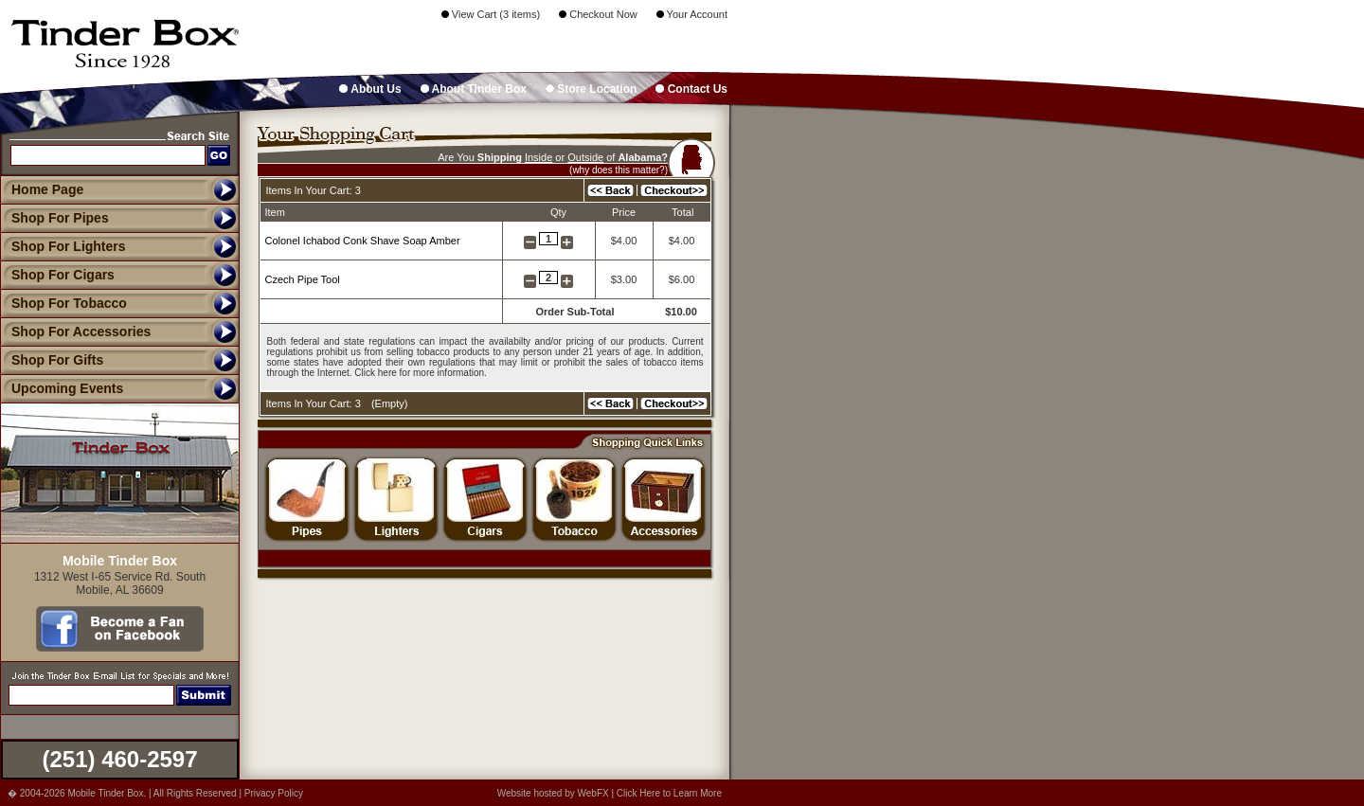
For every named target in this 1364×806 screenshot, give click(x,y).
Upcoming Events (61, 388)
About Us (370, 89)
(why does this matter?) (618, 170)
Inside (538, 157)
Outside (585, 157)
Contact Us (691, 89)
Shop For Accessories (75, 331)
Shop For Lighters (63, 246)
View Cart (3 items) (490, 14)
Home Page (47, 189)
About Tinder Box (474, 89)
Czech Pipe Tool (302, 279)
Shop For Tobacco (63, 303)
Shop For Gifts (51, 359)
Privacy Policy (273, 793)
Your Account (691, 14)
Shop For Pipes (54, 217)
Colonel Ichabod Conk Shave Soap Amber (362, 240)
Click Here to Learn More (669, 793)
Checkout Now (598, 14)
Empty (389, 403)
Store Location (591, 89)
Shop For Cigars (57, 274)
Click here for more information (419, 372)
